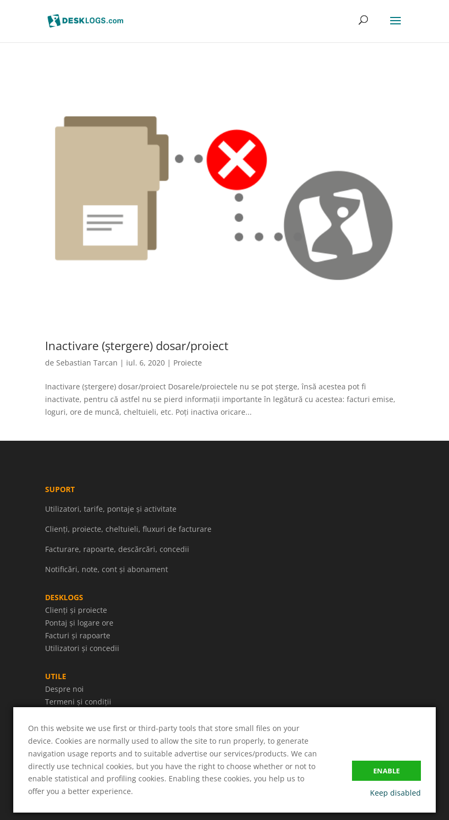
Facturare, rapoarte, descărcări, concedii (117, 549)
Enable (386, 771)
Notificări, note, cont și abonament (106, 569)
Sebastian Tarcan (87, 363)
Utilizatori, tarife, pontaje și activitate (111, 509)
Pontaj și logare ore (79, 623)
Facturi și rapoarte (77, 635)
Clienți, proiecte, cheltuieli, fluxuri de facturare (128, 529)
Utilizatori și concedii (82, 648)
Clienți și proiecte (76, 610)
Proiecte (187, 363)
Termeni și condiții (78, 702)
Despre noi (64, 689)
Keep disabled (395, 793)
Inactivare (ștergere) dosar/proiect (136, 345)
